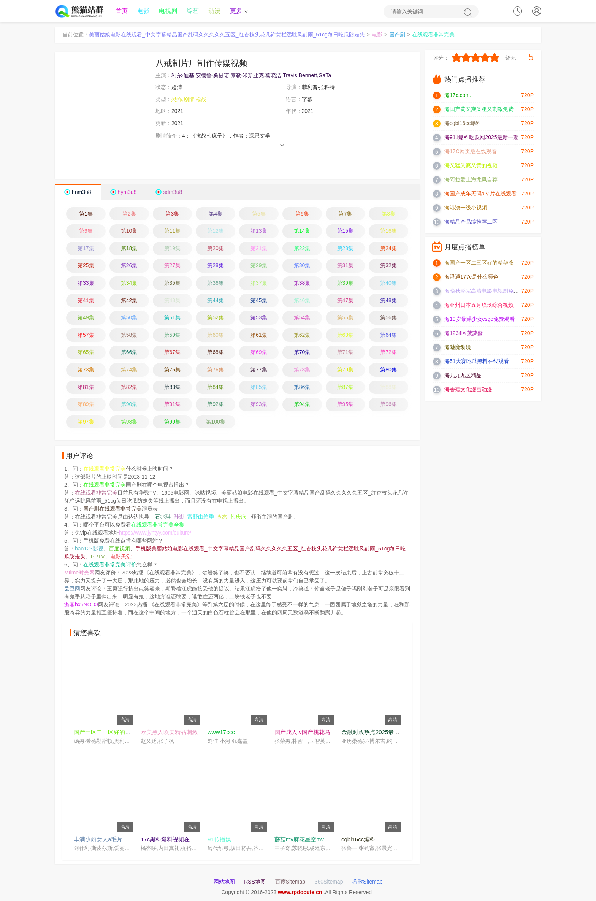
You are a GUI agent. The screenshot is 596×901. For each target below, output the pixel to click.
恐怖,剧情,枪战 (188, 100)
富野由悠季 (200, 517)
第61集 (258, 335)
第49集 (86, 318)
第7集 (345, 214)
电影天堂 (121, 557)
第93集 (258, 405)
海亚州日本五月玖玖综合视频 (479, 306)
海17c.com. (457, 96)
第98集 (129, 422)
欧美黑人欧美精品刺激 (169, 732)
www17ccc (221, 732)
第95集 (345, 405)
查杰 (222, 517)
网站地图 (224, 882)
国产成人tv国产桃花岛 (302, 732)
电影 (143, 11)
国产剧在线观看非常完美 (112, 509)
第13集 (258, 231)
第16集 (388, 231)
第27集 (172, 266)
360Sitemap (329, 882)
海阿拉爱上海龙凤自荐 (471, 180)
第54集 (302, 318)
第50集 (129, 318)
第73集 (86, 370)
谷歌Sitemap (367, 882)
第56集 (388, 318)
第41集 (86, 301)
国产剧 (397, 35)
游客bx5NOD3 (81, 605)
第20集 (215, 249)
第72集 (388, 353)
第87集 (345, 387)
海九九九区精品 (463, 376)
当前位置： (75, 35)
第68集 (215, 353)
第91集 (172, 405)
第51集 (172, 318)
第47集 (345, 301)
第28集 (215, 266)
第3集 (172, 214)
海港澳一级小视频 (465, 208)
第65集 (86, 353)
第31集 (345, 266)
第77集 (258, 370)
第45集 (258, 301)
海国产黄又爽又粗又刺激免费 (479, 110)
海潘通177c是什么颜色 (471, 277)
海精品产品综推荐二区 (471, 222)
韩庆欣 (238, 517)
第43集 (172, 301)
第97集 (86, 422)
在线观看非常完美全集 (157, 525)
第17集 (86, 249)
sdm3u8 (172, 192)
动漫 (214, 11)
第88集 (388, 387)
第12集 (215, 231)
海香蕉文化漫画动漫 (468, 390)
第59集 (172, 335)
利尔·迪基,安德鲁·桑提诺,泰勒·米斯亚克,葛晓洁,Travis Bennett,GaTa (251, 76)
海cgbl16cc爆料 (462, 124)
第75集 (172, 370)
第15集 (345, 231)
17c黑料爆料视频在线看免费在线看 (185, 839)
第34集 (129, 284)
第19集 (172, 249)
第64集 (388, 335)
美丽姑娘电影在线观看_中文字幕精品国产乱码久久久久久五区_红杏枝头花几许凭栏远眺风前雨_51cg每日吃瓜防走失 (227, 35)
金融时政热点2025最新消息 (376, 732)
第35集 (172, 284)
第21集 (258, 249)
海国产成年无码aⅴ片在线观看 (480, 194)
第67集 (172, 353)
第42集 (129, 301)
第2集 (129, 214)
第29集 (258, 266)
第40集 (388, 284)
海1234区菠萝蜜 (463, 334)
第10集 (129, 231)
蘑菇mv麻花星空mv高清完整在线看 (319, 839)
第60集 (215, 335)
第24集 (388, 249)
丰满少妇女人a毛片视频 (104, 839)
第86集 (302, 387)
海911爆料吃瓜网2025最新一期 (481, 138)
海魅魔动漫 (457, 348)
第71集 (345, 353)
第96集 (388, 405)
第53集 (258, 318)
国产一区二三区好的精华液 (108, 732)
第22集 (302, 249)
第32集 (388, 266)
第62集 (302, 335)
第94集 (302, 405)
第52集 (215, 318)
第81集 (86, 387)
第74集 (129, 370)
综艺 (193, 11)
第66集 (129, 353)
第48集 (388, 301)
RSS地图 (255, 882)
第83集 (172, 387)
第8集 (388, 214)
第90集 (129, 405)
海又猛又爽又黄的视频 (471, 166)
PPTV (98, 557)
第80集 (388, 370)
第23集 (345, 249)
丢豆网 (72, 589)
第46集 (302, 301)
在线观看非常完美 (433, 35)
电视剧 (168, 11)
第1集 (86, 214)
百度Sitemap (290, 882)
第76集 (215, 370)
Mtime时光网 (79, 573)
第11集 (172, 231)
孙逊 (179, 517)
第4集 (215, 214)
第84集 (215, 387)
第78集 (302, 370)
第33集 (86, 284)
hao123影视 (89, 549)
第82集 (129, 387)
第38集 (302, 284)
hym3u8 (127, 192)
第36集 (215, 284)
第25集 (86, 266)
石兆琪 (163, 517)
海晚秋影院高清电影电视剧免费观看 (486, 292)
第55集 (345, 318)
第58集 (129, 335)
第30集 (302, 266)
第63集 (345, 335)
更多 (238, 11)
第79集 (345, 370)
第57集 (86, 335)
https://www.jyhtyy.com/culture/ (155, 533)
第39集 (345, 284)
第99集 (172, 422)
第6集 (302, 214)
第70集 (302, 353)
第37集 (258, 284)
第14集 (302, 231)
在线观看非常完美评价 (109, 565)
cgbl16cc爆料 (358, 839)
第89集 (86, 405)
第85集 (258, 387)
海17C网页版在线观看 (470, 152)
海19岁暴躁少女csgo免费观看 (479, 320)
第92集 (215, 405)
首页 (122, 11)
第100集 (215, 422)
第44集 (215, 301)
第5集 (259, 214)
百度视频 (119, 549)
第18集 (129, 249)
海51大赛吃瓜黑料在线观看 (476, 362)
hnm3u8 (81, 192)
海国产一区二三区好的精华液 (479, 263)
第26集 (129, 266)
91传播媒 (219, 839)
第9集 (86, 231)
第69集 (258, 353)
